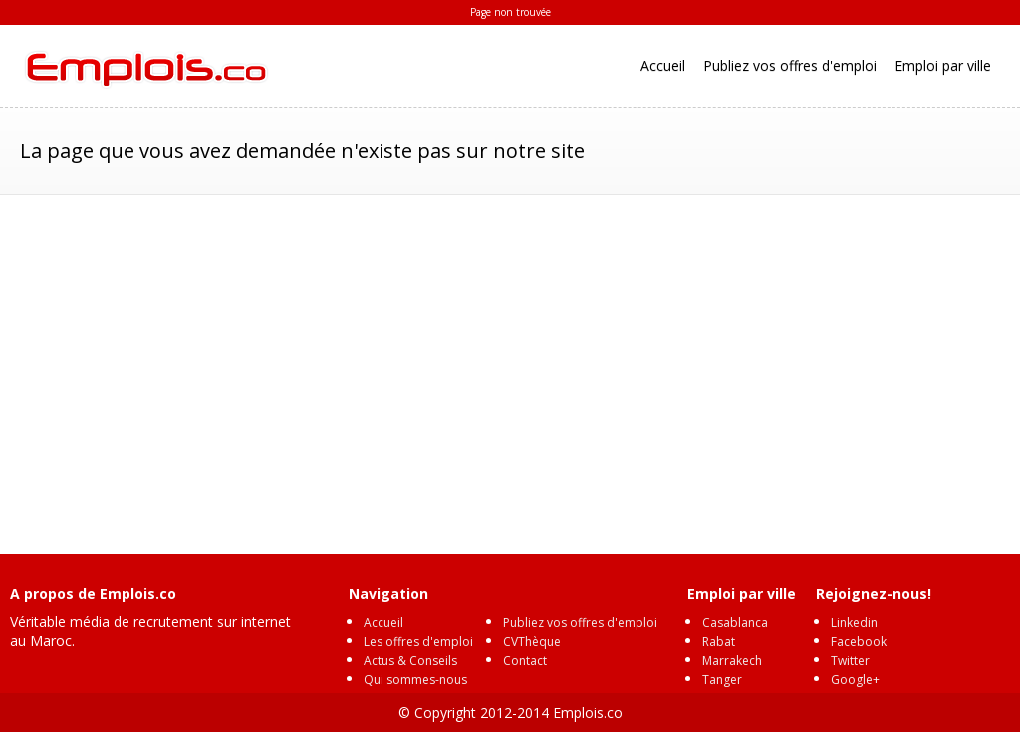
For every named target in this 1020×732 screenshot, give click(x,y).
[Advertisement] (510, 364)
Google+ (855, 679)
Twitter (850, 660)
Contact (525, 660)
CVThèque (532, 641)
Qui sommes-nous (415, 679)
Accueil (662, 65)
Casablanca (735, 622)
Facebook (859, 641)
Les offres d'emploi (418, 641)
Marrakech (732, 660)
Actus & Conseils (410, 660)
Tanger (722, 679)
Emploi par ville (942, 65)
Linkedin (854, 622)
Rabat (718, 641)
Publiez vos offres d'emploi (790, 65)
